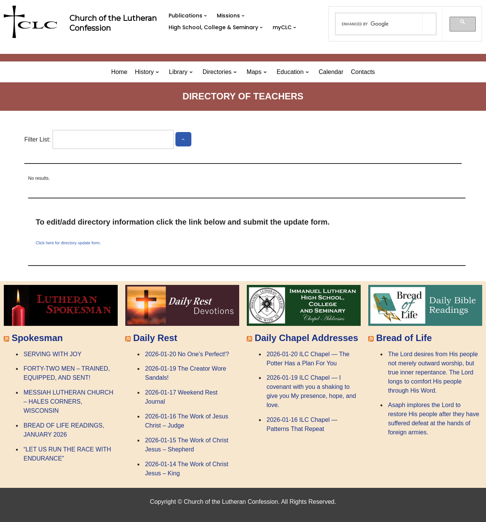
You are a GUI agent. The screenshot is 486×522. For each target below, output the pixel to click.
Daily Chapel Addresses (306, 338)
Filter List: (37, 139)
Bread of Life (404, 338)
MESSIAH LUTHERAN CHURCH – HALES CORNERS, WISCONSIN (68, 401)
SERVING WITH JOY (53, 354)
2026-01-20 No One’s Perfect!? (187, 354)
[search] (379, 23)
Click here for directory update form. (68, 243)
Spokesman (37, 338)
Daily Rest (155, 338)
